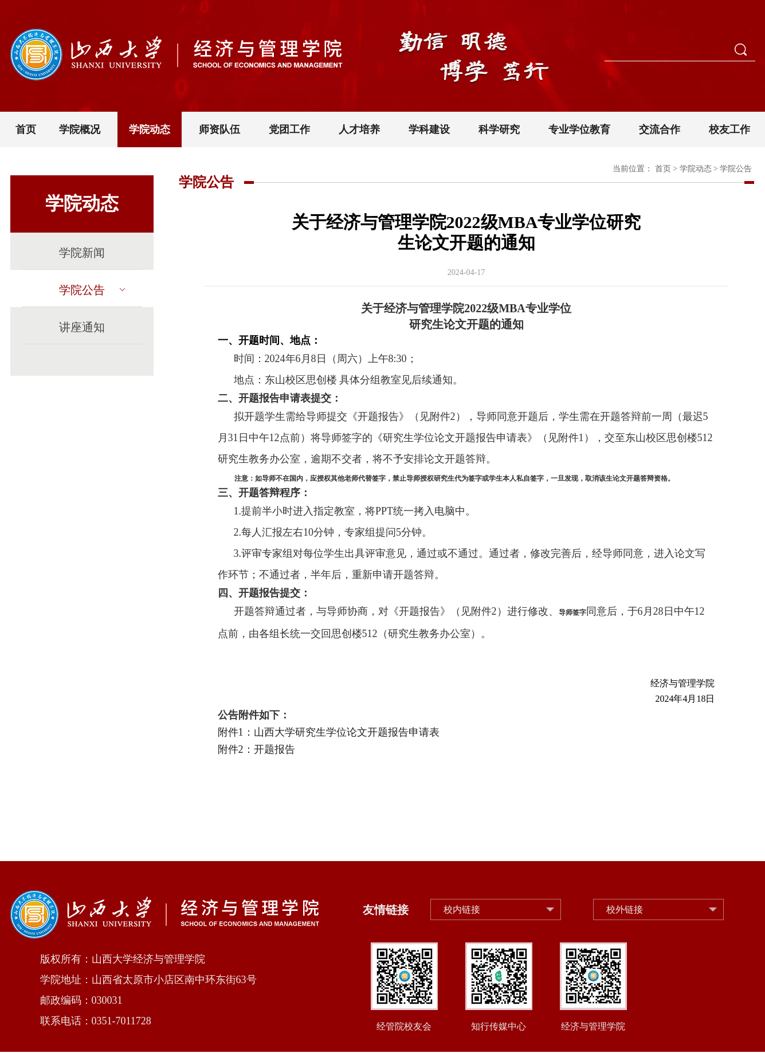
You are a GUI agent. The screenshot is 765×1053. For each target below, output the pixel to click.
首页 (25, 129)
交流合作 (659, 129)
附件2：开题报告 (256, 749)
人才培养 (359, 129)
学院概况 (79, 129)
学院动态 (149, 129)
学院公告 (92, 290)
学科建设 (429, 129)
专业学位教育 (579, 129)
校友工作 (729, 129)
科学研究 (499, 129)
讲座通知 (82, 327)
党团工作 (289, 129)
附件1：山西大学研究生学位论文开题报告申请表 (329, 732)
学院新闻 (82, 252)
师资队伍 (219, 129)
